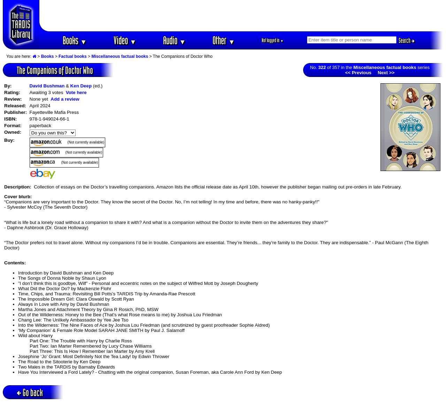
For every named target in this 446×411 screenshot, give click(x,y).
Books (75, 40)
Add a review (65, 99)
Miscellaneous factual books (119, 56)
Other (224, 40)
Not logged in (273, 40)
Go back (30, 392)
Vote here (76, 92)
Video (125, 40)
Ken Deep (81, 85)
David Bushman (47, 85)
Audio (174, 40)
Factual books (73, 56)
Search (407, 40)
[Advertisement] (241, 15)
